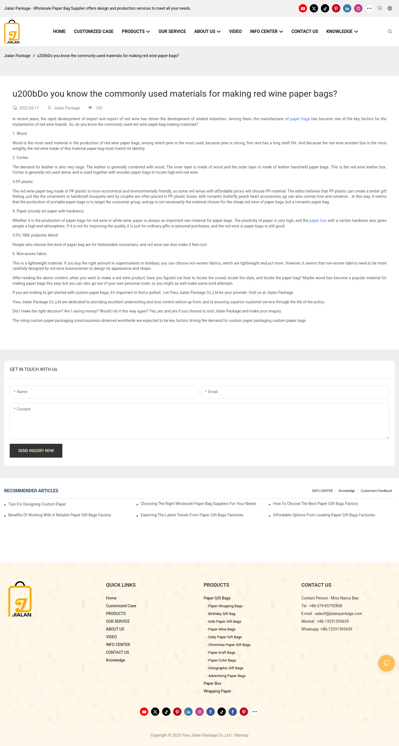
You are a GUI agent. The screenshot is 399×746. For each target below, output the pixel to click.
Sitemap (241, 735)
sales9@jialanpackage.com (338, 613)
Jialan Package (17, 55)
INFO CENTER (322, 491)
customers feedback (376, 491)
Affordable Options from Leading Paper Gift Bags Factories (324, 515)
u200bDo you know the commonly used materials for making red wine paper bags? (108, 55)
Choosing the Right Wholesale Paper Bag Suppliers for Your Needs (199, 503)
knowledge (347, 491)
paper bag (299, 119)
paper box (317, 220)
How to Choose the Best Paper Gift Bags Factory (315, 503)
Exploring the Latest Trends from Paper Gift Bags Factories (192, 515)
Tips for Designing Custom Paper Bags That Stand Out (37, 504)
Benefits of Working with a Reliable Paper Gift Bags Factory (59, 515)
